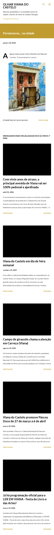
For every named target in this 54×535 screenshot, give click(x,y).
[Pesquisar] (43, 4)
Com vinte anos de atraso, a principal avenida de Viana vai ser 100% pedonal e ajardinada (25, 183)
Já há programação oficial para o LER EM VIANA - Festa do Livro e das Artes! (25, 499)
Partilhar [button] (43, 120)
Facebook (15, 19)
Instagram (7, 19)
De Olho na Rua (21, 120)
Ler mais (47, 213)
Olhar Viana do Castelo (15, 6)
